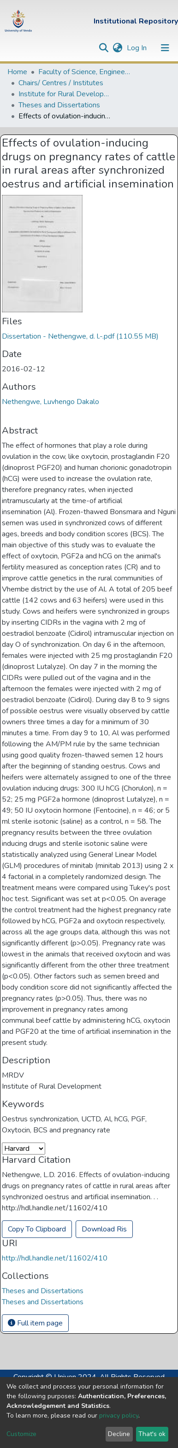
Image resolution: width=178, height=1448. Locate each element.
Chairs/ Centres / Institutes (60, 83)
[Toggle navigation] (165, 48)
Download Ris (104, 1229)
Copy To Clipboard (37, 1229)
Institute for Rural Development (64, 94)
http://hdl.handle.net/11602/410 (54, 1258)
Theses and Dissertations (59, 105)
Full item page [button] (35, 1323)
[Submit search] (103, 48)
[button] (117, 47)
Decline (119, 1434)
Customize (21, 1434)
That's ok (152, 1434)
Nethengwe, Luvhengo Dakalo (50, 402)
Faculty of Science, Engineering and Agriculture (84, 72)
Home (17, 72)
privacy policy (118, 1415)
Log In (137, 48)
